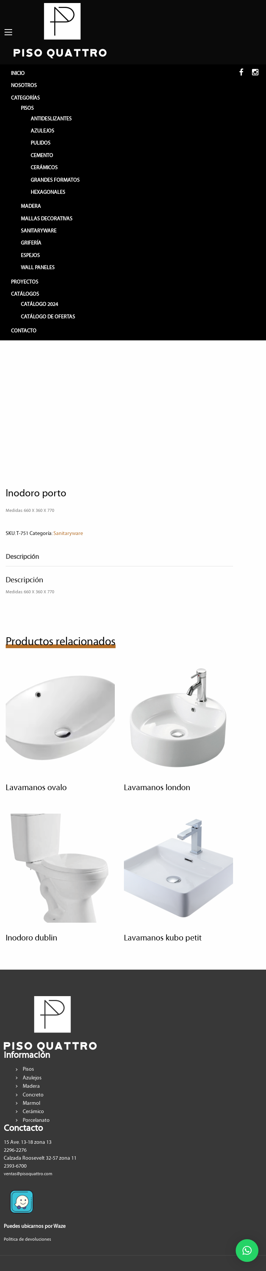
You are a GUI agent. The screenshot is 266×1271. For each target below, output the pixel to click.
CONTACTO (23, 331)
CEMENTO (42, 156)
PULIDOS (40, 143)
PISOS (27, 108)
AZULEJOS (42, 131)
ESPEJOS (30, 256)
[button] (247, 1250)
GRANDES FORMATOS (55, 180)
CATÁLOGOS (25, 294)
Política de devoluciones (27, 1239)
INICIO (18, 73)
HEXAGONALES (48, 192)
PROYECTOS (24, 282)
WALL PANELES (38, 268)
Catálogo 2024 (39, 304)
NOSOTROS (24, 86)
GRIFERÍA (31, 243)
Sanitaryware (68, 533)
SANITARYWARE (38, 231)
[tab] (28, 557)
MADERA (31, 206)
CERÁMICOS (44, 168)
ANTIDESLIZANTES (51, 119)
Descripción (22, 557)
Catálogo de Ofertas (48, 317)
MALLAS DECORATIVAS (46, 219)
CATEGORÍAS (25, 98)
